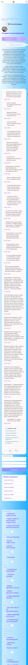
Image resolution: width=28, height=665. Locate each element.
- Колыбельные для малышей (14, 614)
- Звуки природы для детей (13, 609)
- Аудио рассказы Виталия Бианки (13, 526)
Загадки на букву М (8, 491)
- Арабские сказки (13, 636)
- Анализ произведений (12, 632)
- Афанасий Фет (12, 657)
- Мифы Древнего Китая (13, 582)
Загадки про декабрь (9, 487)
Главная (2, 18)
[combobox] (16, 45)
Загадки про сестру (8, 483)
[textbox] (16, 45)
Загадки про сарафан (9, 494)
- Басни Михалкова (13, 544)
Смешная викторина (10, 433)
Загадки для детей (9, 18)
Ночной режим (16, 24)
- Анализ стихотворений (12, 653)
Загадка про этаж (8, 498)
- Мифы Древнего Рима (13, 587)
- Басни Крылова (13, 537)
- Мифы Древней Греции (13, 592)
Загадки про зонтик (10, 431)
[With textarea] (14, 459)
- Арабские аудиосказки (11, 514)
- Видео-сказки (12, 640)
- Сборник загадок (13, 571)
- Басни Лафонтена (13, 541)
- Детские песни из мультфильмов (13, 604)
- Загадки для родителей (11, 567)
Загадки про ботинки (9, 480)
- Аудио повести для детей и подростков (12, 520)
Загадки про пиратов (10, 435)
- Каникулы (10, 554)
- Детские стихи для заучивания (14, 662)
